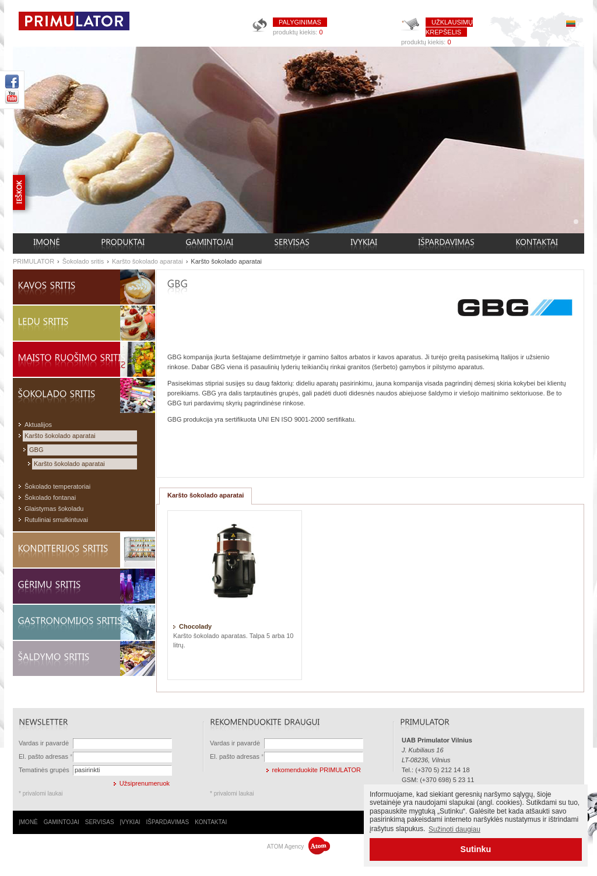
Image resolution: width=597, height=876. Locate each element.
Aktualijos (38, 424)
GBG (36, 449)
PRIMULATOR (33, 261)
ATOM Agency (298, 846)
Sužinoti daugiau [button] (454, 829)
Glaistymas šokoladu (54, 508)
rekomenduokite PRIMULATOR (316, 769)
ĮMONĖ (28, 822)
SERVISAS (99, 822)
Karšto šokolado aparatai (147, 261)
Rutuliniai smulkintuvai (56, 519)
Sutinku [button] (476, 849)
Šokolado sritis (83, 261)
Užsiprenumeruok (145, 783)
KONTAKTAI (211, 822)
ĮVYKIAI (130, 822)
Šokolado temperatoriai (57, 486)
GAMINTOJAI (61, 822)
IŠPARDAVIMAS (167, 822)
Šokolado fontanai (50, 497)
